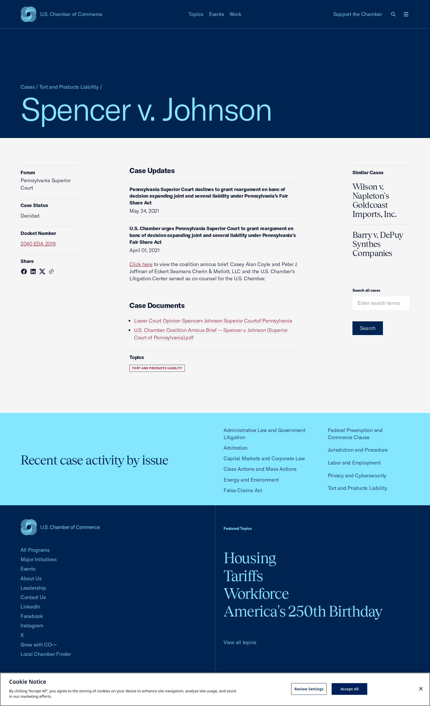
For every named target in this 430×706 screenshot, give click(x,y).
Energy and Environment (251, 479)
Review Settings (309, 688)
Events (216, 14)
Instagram (32, 625)
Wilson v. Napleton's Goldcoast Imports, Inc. (374, 200)
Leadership (33, 588)
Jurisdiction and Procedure (358, 450)
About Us (31, 578)
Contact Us (33, 597)
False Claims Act (243, 490)
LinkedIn (30, 606)
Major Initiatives (39, 559)
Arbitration (236, 448)
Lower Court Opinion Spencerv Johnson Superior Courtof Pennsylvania (213, 320)
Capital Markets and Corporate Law (264, 458)
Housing (250, 558)
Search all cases (366, 290)
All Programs (35, 550)
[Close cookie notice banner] (421, 688)
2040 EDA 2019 (38, 243)
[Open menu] (406, 14)
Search (368, 328)
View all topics (240, 642)
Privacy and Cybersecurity (357, 475)
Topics (195, 14)
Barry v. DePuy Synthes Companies (377, 244)
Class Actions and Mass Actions (260, 469)
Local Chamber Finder (46, 654)
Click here (140, 264)
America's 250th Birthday (303, 611)
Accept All (349, 688)
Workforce (256, 593)
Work (235, 14)
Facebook (32, 616)
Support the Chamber (357, 14)
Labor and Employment (354, 462)
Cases (28, 87)
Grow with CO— (39, 644)
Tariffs (243, 576)
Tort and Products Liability (69, 87)
